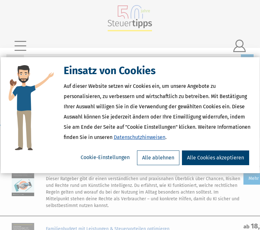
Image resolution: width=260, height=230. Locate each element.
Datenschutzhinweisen (139, 137)
